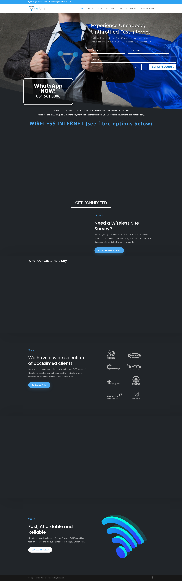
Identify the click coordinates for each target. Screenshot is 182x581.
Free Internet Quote (95, 8)
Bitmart (60, 578)
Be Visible (42, 578)
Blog (121, 8)
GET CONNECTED (91, 202)
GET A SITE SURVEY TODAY (109, 250)
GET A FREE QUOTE (163, 66)
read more (26, 442)
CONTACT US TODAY (40, 550)
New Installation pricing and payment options (73, 448)
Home (81, 8)
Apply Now (110, 8)
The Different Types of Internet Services (108, 448)
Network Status (147, 8)
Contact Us (130, 8)
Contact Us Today (39, 385)
